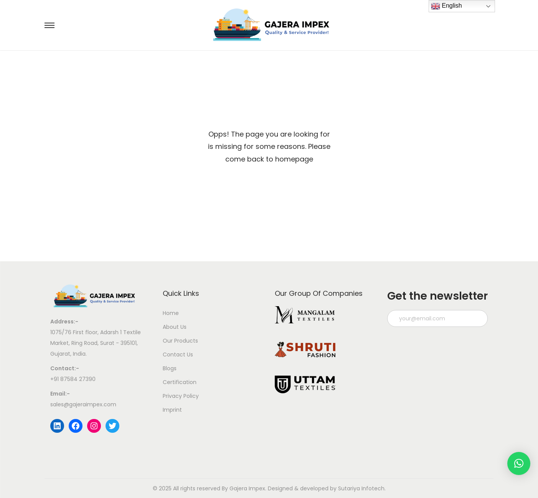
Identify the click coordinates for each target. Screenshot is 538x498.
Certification (179, 382)
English (446, 6)
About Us (174, 327)
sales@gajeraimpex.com (83, 404)
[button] (518, 463)
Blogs (170, 368)
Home (171, 313)
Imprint (172, 410)
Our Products (180, 341)
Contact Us (178, 354)
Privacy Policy (181, 396)
